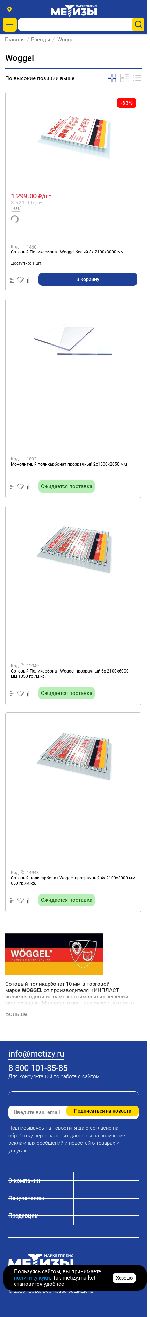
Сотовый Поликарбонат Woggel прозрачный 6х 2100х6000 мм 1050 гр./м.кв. (70, 674)
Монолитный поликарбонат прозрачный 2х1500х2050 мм (69, 464)
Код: (15, 246)
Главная (15, 39)
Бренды (41, 39)
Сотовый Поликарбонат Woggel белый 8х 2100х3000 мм (67, 252)
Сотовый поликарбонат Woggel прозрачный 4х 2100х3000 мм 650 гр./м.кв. (73, 881)
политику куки (32, 1278)
